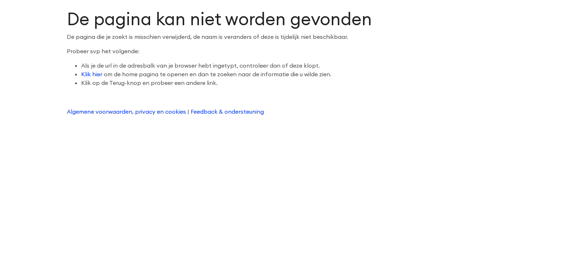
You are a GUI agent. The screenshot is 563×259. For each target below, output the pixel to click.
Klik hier (91, 74)
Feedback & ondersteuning (227, 111)
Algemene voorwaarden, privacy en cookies (127, 111)
